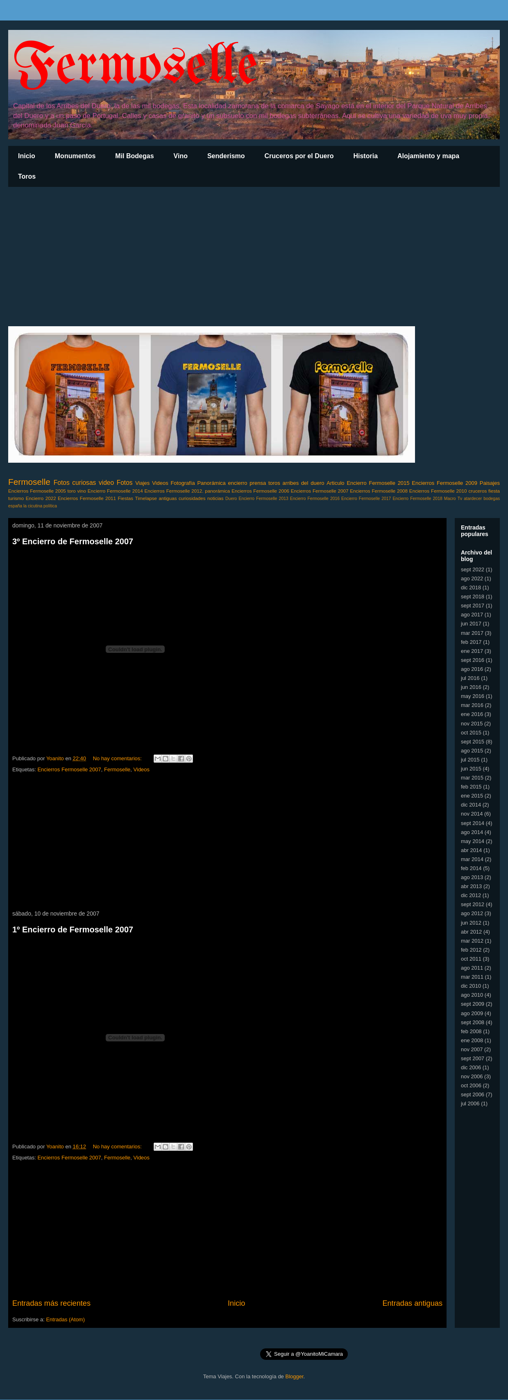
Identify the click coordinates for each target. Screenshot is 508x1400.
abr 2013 (471, 886)
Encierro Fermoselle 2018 (417, 498)
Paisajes (490, 483)
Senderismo (226, 155)
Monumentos (75, 155)
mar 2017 (472, 633)
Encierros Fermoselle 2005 (37, 490)
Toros (27, 176)
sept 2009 (472, 1004)
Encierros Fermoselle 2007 (320, 490)
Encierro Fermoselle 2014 (115, 490)
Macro (450, 498)
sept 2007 (472, 1058)
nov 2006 (472, 1076)
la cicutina (32, 506)
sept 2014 (472, 823)
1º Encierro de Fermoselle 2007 (72, 929)
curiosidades (192, 498)
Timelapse (146, 498)
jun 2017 (471, 623)
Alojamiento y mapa (428, 155)
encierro (237, 483)
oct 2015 (471, 733)
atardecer (473, 498)
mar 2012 (472, 941)
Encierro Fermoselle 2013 (263, 498)
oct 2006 (471, 1085)
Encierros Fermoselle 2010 (438, 490)
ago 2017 (472, 614)
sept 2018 (472, 596)
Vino (181, 155)
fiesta (494, 490)
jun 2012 (471, 923)
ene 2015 (472, 796)
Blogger (294, 1376)
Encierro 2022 (41, 498)
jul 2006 (470, 1103)
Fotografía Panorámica (197, 483)
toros (274, 483)
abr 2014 (471, 850)
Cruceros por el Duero (299, 155)
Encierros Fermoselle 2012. (173, 490)
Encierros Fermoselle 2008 (379, 490)
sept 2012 (472, 904)
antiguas (168, 498)
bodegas (491, 498)
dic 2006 (471, 1067)
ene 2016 (472, 714)
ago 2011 (472, 968)
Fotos (125, 482)
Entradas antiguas (412, 1303)
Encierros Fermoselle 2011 (87, 498)
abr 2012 (471, 932)
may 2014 (472, 841)
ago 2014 (472, 832)
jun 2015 (471, 769)
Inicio (26, 155)
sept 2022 (472, 569)
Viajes (142, 483)
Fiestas (125, 498)
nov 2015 (472, 723)
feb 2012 (471, 950)
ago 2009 (472, 1013)
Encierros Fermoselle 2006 (260, 490)
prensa (257, 483)
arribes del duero (303, 483)
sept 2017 (472, 605)
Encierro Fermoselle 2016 (315, 498)
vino (81, 490)
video (106, 482)
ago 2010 (472, 995)
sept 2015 (472, 742)
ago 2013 (472, 877)
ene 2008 (472, 1040)
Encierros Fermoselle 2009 (444, 483)
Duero (231, 498)
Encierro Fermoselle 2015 (378, 483)
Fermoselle (135, 67)
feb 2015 (471, 787)
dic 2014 (471, 805)
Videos (160, 483)
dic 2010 (471, 986)
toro (72, 490)
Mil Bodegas (134, 155)
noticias (215, 498)
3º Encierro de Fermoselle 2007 (72, 541)
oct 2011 (471, 959)
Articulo (335, 483)
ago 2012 (472, 913)
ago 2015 (472, 751)
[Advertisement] (254, 256)
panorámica (217, 490)
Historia (365, 155)
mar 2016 (472, 705)
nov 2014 (472, 814)
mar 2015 (472, 778)
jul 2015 (470, 760)
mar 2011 (472, 977)
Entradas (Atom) (65, 1319)
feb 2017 (471, 642)
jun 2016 (471, 687)
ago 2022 (472, 578)
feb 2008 (471, 1031)
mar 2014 (472, 859)
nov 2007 (472, 1049)
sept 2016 (472, 660)
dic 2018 (471, 587)
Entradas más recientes (51, 1303)
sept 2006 (472, 1094)
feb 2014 (471, 868)
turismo (16, 498)
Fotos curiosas (75, 482)
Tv (460, 498)
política (50, 506)
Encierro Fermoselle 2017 (366, 498)
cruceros (477, 490)
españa (15, 506)
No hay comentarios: (118, 758)
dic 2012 (471, 895)
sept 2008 (472, 1022)
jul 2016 (470, 678)
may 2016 (472, 696)
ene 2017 (472, 651)
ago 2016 (472, 669)
